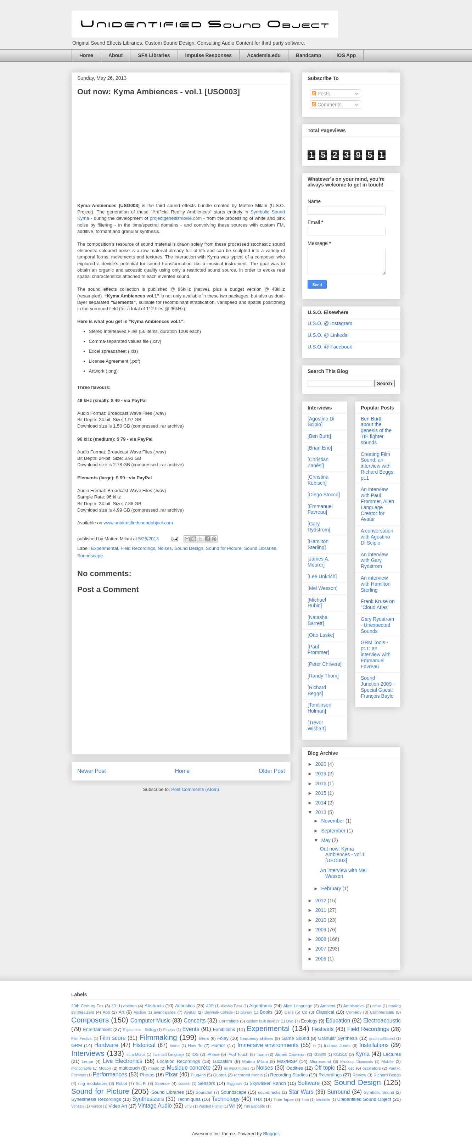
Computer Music (150, 1021)
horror (175, 1046)
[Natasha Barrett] (317, 620)
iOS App (346, 55)
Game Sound (295, 1038)
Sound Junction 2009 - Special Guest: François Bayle (378, 686)
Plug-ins (198, 1074)
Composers (90, 1020)
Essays (169, 1030)
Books (266, 1012)
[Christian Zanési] (318, 462)
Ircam (262, 1054)
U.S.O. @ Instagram (330, 323)
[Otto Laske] (321, 635)
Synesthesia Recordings (96, 1099)
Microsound (320, 1061)
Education (338, 1021)
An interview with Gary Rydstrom (374, 560)
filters (204, 1038)
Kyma (362, 1054)
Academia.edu (264, 55)
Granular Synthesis (338, 1038)
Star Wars (300, 1092)
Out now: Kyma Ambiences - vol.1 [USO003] (342, 855)
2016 (321, 783)
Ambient (328, 1005)
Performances (110, 1074)
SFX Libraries (154, 55)
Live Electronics (122, 1061)
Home (86, 55)
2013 (321, 812)
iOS (195, 1054)
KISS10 (340, 1054)
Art (121, 1012)
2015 (321, 793)
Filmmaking (158, 1037)
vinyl (188, 1106)
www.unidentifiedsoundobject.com (138, 522)
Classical (325, 1012)
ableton (129, 1005)
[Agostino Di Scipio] (321, 422)
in (314, 1046)
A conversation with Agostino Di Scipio (377, 537)
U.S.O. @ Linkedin (328, 335)
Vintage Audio (155, 1106)
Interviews (88, 1053)
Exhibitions (224, 1029)
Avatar (190, 1012)
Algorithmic (260, 1005)
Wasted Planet (211, 1106)
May (326, 840)
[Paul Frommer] (318, 650)
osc (351, 1068)
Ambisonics (354, 1005)
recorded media (248, 1074)
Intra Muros (136, 1055)
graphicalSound (382, 1039)
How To (195, 1045)
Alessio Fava (231, 1006)
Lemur (87, 1061)
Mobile (387, 1061)
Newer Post (91, 771)
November (333, 821)
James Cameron (290, 1054)
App (106, 1012)
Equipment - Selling (139, 1030)
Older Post (272, 771)
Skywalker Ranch (267, 1083)
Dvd (290, 1021)
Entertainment (97, 1029)
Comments (327, 104)
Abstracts (154, 1005)
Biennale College (218, 1012)
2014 (321, 803)
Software (309, 1083)
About (115, 55)
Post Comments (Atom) (195, 789)
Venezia (77, 1106)
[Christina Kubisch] (318, 480)
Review (359, 1074)
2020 (321, 764)
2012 (321, 900)
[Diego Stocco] (324, 494)
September (334, 831)
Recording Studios (289, 1074)
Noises (165, 548)
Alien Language (297, 1005)
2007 (321, 949)
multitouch (129, 1068)
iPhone (213, 1054)
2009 (321, 929)
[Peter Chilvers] (325, 664)
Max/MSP (287, 1061)
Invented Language (169, 1055)
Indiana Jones (337, 1045)
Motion (105, 1068)
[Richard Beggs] (317, 690)
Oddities (294, 1068)
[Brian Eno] (320, 448)
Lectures (392, 1054)
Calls (289, 1012)
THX (257, 1099)
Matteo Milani (255, 1061)
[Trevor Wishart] (317, 725)
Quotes (219, 1074)
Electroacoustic (382, 1021)
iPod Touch (237, 1054)
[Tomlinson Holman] (319, 708)
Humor (218, 1045)
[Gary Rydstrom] (319, 527)
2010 (321, 920)
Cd (304, 1012)
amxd (376, 1006)
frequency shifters (256, 1038)
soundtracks (269, 1092)
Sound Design (188, 548)
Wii (232, 1106)
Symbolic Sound (379, 1092)
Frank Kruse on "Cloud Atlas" (378, 604)
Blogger (271, 1133)
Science (162, 1083)
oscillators (372, 1068)
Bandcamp (308, 55)
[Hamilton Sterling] (318, 544)
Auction (140, 1012)
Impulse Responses (208, 55)
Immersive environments (267, 1045)
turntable (323, 1100)
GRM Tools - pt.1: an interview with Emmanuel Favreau (375, 654)
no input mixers (236, 1068)
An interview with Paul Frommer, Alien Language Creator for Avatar (377, 504)
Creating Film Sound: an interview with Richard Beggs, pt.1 (378, 466)
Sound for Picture (223, 548)
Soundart (204, 1092)
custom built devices (263, 1021)
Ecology (309, 1021)
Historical (144, 1045)
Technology (226, 1099)
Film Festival (81, 1039)
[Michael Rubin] (317, 603)
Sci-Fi (141, 1083)
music (153, 1068)
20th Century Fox (87, 1005)
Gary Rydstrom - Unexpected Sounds (377, 625)
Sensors (206, 1083)
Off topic (324, 1068)
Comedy (354, 1012)
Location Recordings (178, 1061)
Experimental (104, 548)
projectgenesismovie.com (176, 218)
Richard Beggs (387, 1074)
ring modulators (92, 1083)
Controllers (229, 1021)
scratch (184, 1084)
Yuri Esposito (254, 1106)
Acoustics (185, 1005)
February (331, 888)
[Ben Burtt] (319, 436)
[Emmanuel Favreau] (320, 509)
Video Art (117, 1106)
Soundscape (90, 555)
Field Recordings (137, 548)
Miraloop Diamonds (356, 1062)
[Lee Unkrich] (322, 576)
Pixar (171, 1074)
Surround (338, 1092)
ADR (210, 1006)
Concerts (195, 1021)
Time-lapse (283, 1099)
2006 (321, 959)
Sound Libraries (260, 548)
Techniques (189, 1099)
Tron (305, 1100)
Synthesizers (148, 1099)
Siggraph (234, 1084)
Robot (121, 1083)
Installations (373, 1045)
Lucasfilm (222, 1061)
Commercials (382, 1012)
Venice (96, 1106)
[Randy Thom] (323, 676)
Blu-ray (246, 1012)
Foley (223, 1038)
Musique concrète (189, 1068)
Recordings (330, 1074)
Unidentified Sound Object (364, 1099)
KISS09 (320, 1055)
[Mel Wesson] (323, 588)
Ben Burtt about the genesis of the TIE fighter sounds (376, 430)
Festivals (323, 1029)
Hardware (106, 1045)
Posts (321, 93)
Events (191, 1029)
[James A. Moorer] (318, 562)
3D (113, 1006)
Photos (147, 1074)
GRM (76, 1045)
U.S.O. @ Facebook (330, 347)
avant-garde (164, 1012)
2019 (321, 773)
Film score (112, 1038)
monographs (81, 1068)
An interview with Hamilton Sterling (375, 584)
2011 (321, 910)
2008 (321, 939)
